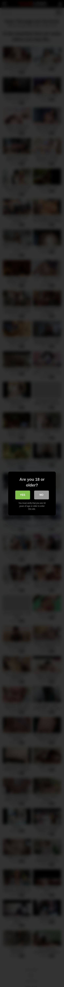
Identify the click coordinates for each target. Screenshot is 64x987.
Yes (22, 494)
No (41, 494)
